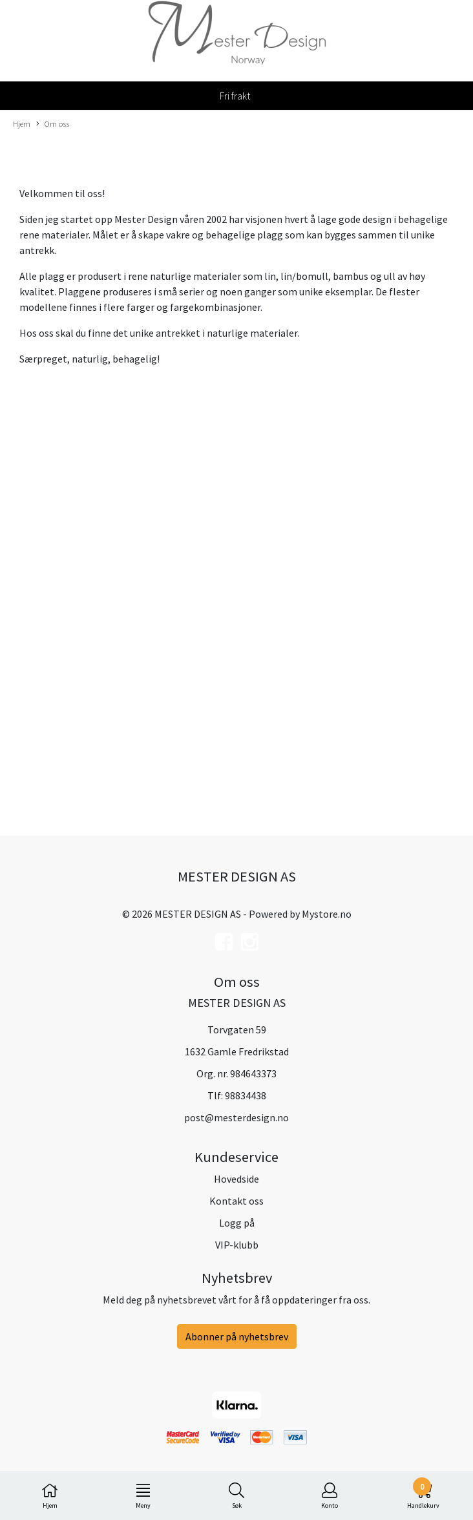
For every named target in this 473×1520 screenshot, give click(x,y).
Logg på (237, 1222)
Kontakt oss (236, 1200)
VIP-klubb (236, 1244)
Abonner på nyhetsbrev (236, 1336)
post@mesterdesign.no (236, 1117)
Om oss (52, 124)
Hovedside (236, 1178)
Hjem (21, 123)
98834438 (245, 1095)
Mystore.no (327, 913)
